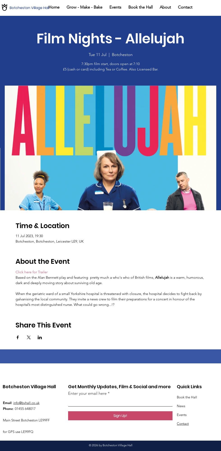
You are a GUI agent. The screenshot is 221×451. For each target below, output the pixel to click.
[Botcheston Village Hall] (31, 8)
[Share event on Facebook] (18, 337)
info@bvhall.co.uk (26, 403)
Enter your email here (87, 393)
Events (181, 415)
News (181, 406)
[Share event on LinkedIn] (40, 337)
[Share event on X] (29, 337)
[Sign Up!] (120, 415)
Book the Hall (187, 397)
